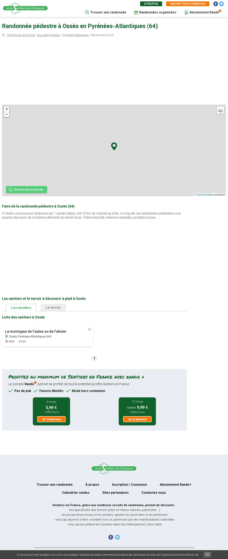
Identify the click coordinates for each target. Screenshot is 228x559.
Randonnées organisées (157, 12)
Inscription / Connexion (129, 484)
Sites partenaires (115, 493)
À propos (151, 3)
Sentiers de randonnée (21, 35)
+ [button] (7, 109)
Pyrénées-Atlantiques (75, 35)
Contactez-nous (154, 493)
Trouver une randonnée (108, 12)
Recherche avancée (28, 189)
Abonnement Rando (204, 12)
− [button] (7, 114)
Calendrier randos (75, 493)
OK (207, 554)
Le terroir (53, 307)
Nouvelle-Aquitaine (48, 35)
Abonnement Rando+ (175, 484)
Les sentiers (21, 308)
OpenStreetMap (205, 194)
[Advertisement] (114, 72)
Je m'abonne (51, 419)
